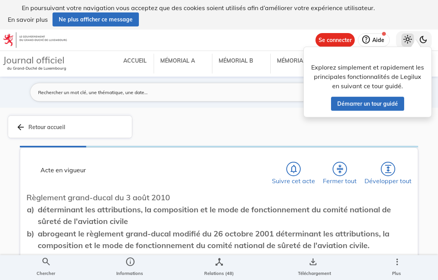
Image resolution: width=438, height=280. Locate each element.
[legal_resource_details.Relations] (219, 267)
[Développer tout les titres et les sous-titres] (388, 169)
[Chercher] (46, 267)
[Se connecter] (335, 40)
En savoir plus (28, 19)
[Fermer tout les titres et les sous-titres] (340, 169)
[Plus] (396, 267)
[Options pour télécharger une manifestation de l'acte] (313, 267)
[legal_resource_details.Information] (129, 267)
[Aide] (374, 40)
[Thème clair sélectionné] (407, 40)
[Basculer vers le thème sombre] (423, 40)
